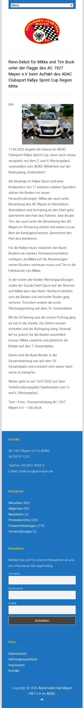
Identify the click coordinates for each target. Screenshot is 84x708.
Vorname (14, 573)
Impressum (17, 665)
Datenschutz (18, 653)
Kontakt (14, 671)
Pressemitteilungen (22, 526)
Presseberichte (19, 520)
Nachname (15, 588)
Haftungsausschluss (23, 659)
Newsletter (16, 514)
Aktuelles (15, 503)
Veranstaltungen (20, 531)
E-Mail (12, 603)
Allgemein (16, 508)
